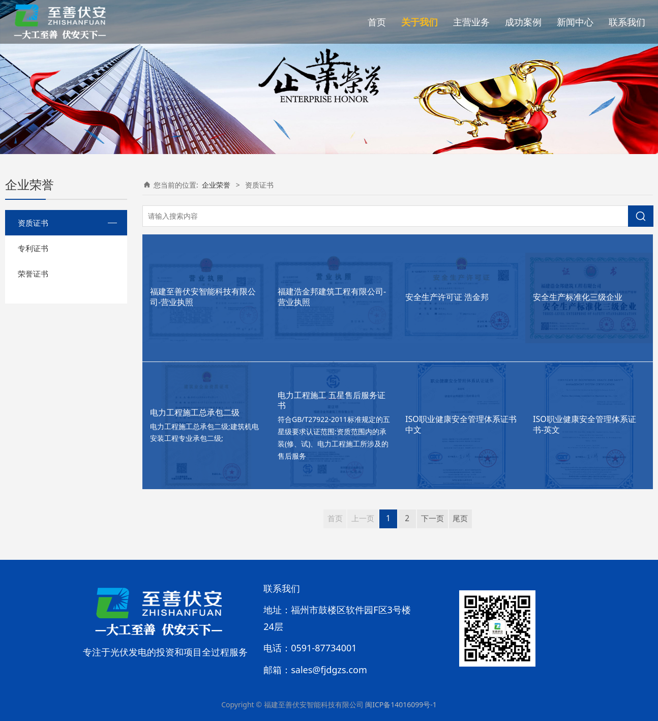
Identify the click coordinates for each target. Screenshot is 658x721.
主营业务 (471, 22)
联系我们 (627, 22)
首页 (377, 22)
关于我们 (419, 22)
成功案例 (523, 22)
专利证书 (33, 248)
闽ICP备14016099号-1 (401, 704)
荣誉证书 (33, 273)
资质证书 (33, 223)
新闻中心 (575, 22)
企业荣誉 (216, 185)
